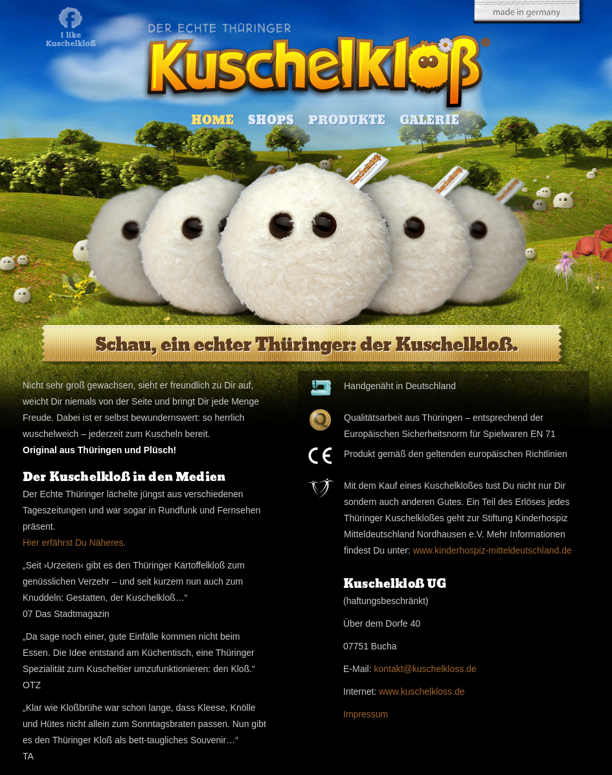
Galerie (429, 120)
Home (212, 120)
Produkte (346, 120)
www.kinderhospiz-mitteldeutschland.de (492, 550)
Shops (271, 120)
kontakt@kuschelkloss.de (425, 669)
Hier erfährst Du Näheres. (74, 542)
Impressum (365, 714)
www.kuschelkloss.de (421, 691)
